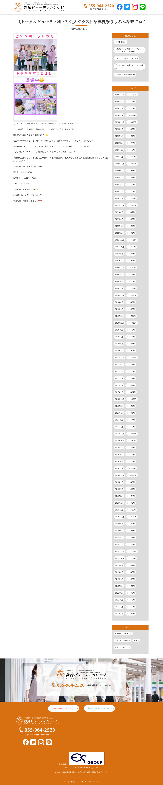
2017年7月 (119, 371)
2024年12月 (131, 115)
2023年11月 (119, 163)
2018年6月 (131, 337)
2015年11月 (132, 433)
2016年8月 (131, 406)
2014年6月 (131, 489)
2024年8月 (131, 129)
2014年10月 (132, 475)
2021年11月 (132, 240)
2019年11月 (119, 295)
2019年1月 (119, 316)
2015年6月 (119, 454)
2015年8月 (119, 447)
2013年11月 (119, 516)
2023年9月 (119, 170)
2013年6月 (119, 530)
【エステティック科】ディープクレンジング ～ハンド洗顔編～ (129, 50)
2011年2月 (119, 613)
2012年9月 (132, 558)
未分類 (136, 640)
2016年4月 (131, 420)
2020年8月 (119, 274)
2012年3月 (131, 579)
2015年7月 (131, 447)
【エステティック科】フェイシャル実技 (129, 66)
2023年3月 (119, 191)
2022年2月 (119, 233)
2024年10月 (132, 122)
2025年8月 (131, 101)
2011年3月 (131, 606)
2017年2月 (131, 385)
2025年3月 (119, 108)
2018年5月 (119, 343)
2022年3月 (131, 226)
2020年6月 (119, 281)
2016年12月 (131, 392)
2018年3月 (119, 350)
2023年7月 (119, 177)
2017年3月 (119, 385)
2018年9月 (119, 330)
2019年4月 (119, 309)
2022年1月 (131, 233)
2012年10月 (119, 558)
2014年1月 (119, 510)
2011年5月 (131, 600)
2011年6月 (119, 600)
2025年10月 (132, 94)
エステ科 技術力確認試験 (125, 74)
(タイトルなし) (120, 42)
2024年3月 (119, 150)
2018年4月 (131, 343)
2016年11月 (119, 399)
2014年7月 (119, 489)
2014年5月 (119, 496)
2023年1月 (119, 198)
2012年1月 (131, 586)
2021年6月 (119, 253)
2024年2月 (131, 150)
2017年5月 (119, 378)
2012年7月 (131, 565)
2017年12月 (119, 357)
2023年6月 (131, 177)
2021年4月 (119, 260)
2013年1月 (131, 544)
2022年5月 (131, 219)
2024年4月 (131, 143)
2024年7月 (119, 136)
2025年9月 (119, 101)
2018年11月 (119, 323)
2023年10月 (132, 163)
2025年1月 (119, 115)
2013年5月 (131, 530)
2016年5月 (119, 420)
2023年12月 (131, 157)
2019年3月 (131, 309)
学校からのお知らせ (122, 640)
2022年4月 (119, 226)
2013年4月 (119, 537)
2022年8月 (119, 212)
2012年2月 (119, 586)
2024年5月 (119, 143)
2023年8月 (131, 170)
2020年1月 (119, 288)
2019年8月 (119, 302)
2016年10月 (132, 399)
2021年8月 (132, 247)
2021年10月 (119, 247)
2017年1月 (119, 392)
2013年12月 (131, 510)
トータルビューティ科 (123, 633)
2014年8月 (131, 482)
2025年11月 (119, 94)
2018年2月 (131, 350)
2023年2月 (131, 191)
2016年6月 (131, 413)
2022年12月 (131, 198)
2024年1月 (119, 157)
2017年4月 (131, 378)
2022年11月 (119, 205)
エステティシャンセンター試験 (126, 58)
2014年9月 (119, 482)
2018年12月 (131, 316)
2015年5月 (131, 454)
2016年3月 (119, 427)
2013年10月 (132, 516)
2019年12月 (131, 288)
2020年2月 (131, 281)
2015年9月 (132, 440)
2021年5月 (131, 253)
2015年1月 (119, 468)
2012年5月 (131, 572)
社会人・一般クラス (122, 647)
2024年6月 (131, 136)
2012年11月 (132, 551)
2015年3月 (131, 461)
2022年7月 (131, 212)
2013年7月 (131, 523)
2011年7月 (131, 593)
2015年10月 (119, 440)
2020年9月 (132, 267)
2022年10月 (132, 205)
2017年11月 (132, 357)
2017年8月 (131, 364)
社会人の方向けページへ (98, 708)
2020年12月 (119, 267)
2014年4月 (131, 496)
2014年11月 (119, 475)
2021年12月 (119, 240)
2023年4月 (131, 184)
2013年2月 (119, 544)
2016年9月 (119, 406)
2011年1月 (131, 613)
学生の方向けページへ (61, 708)
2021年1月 (131, 260)
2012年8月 (119, 565)
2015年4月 (119, 461)
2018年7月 (119, 337)
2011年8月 (119, 593)
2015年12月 (119, 433)
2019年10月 (132, 295)
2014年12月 (131, 468)
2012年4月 (119, 579)
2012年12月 (119, 551)
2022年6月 (119, 219)
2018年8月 (131, 330)
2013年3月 (131, 537)
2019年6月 (131, 302)
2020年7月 (131, 274)
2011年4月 (119, 606)
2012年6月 (119, 572)
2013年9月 (119, 523)
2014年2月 (131, 503)
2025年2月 (131, 108)
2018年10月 (132, 323)
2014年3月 (119, 503)
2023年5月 (119, 184)
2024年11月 (119, 122)
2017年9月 (119, 364)
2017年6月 (131, 371)
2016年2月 (131, 427)
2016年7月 (119, 413)
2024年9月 (119, 129)
